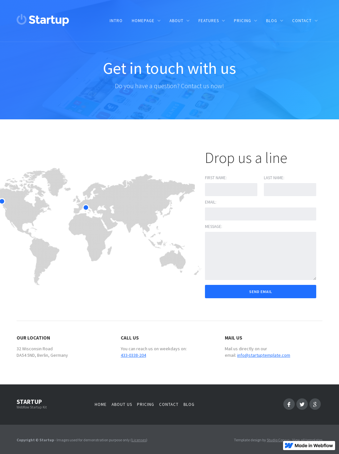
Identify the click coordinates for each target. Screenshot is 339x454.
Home (101, 404)
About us (122, 404)
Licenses (139, 439)
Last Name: (274, 177)
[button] (146, 21)
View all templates (307, 439)
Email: (210, 202)
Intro (116, 20)
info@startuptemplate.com (263, 355)
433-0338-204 (133, 355)
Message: (213, 226)
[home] (43, 20)
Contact (169, 404)
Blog (189, 404)
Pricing (145, 404)
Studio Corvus (278, 439)
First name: (216, 177)
